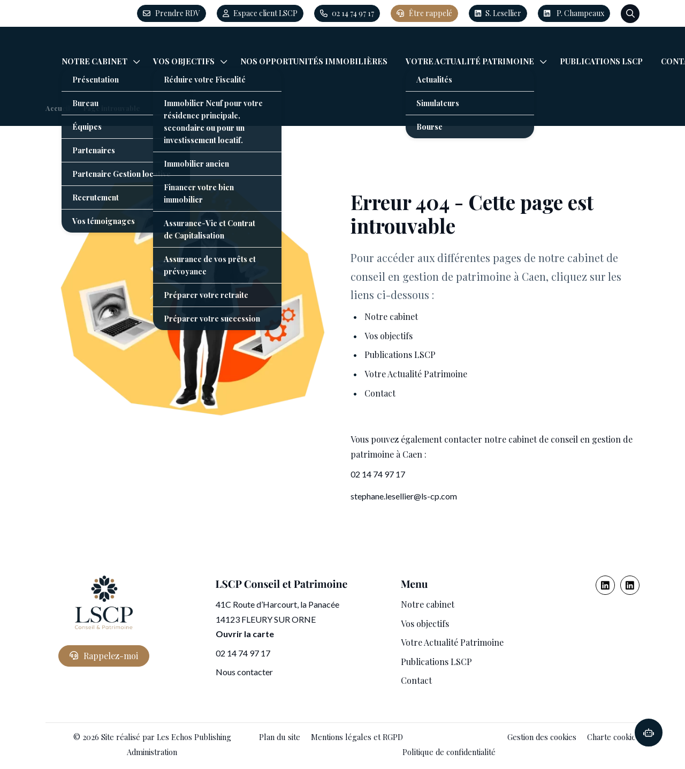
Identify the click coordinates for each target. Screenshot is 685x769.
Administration (152, 751)
